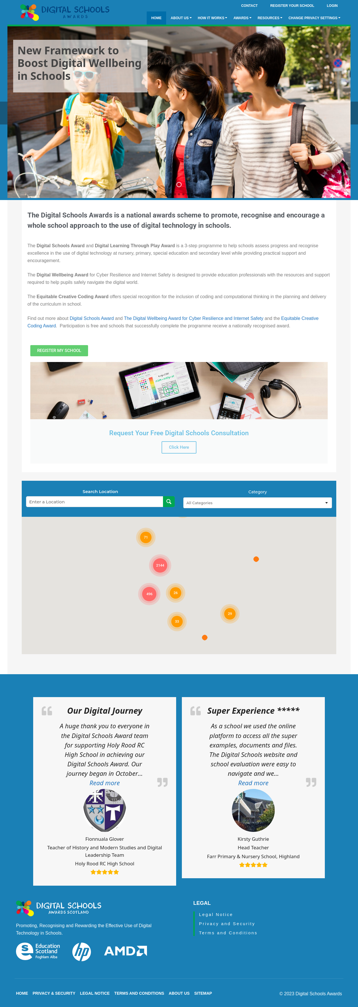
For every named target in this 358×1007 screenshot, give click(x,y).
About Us (181, 18)
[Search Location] (169, 499)
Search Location (100, 490)
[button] (105, 781)
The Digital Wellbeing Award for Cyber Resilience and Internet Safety (194, 316)
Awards (242, 18)
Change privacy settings (315, 18)
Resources (270, 18)
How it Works (213, 18)
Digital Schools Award (92, 316)
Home (156, 18)
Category (257, 490)
